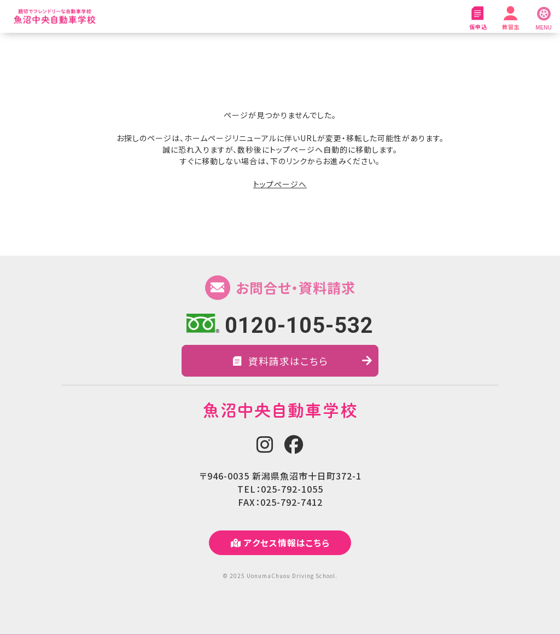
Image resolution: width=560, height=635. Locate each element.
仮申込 (478, 19)
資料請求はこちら (302, 361)
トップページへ (280, 183)
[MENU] (543, 16)
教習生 (510, 19)
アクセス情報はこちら (280, 543)
